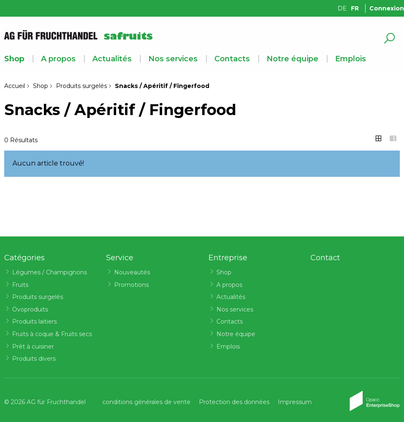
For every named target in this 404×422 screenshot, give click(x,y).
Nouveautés (132, 272)
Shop (14, 59)
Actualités (112, 59)
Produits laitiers (34, 321)
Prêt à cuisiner (33, 346)
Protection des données (234, 402)
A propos (58, 59)
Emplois (350, 59)
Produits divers (34, 358)
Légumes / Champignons (49, 272)
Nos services (173, 59)
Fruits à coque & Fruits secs (52, 334)
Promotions (131, 285)
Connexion (386, 8)
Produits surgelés (81, 86)
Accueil (14, 86)
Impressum (295, 402)
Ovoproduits (30, 309)
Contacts (232, 59)
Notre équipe (292, 59)
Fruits (20, 285)
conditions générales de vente (146, 402)
